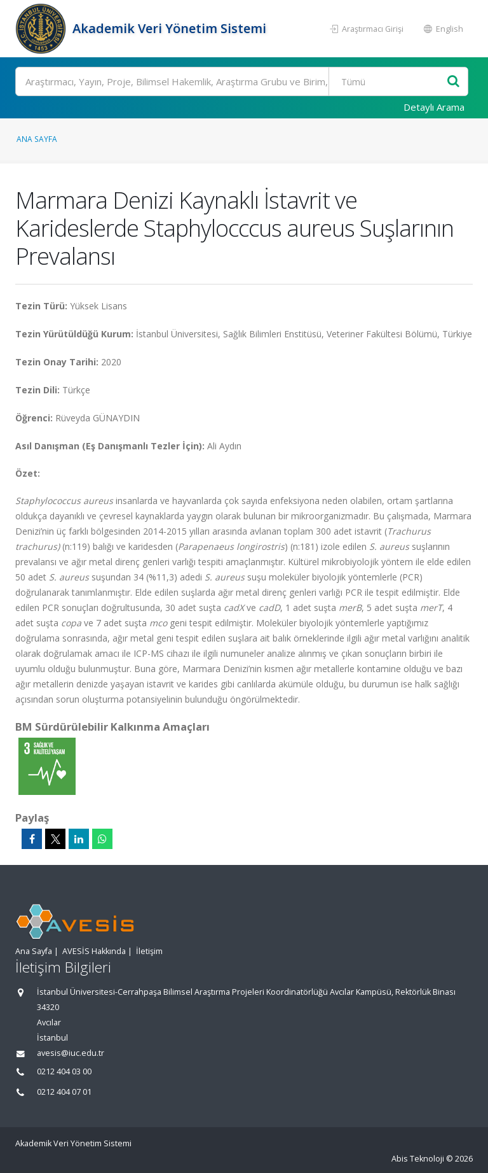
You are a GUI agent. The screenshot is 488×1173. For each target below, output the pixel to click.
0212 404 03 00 (64, 1071)
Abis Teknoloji (417, 1158)
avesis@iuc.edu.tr (70, 1053)
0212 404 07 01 (64, 1091)
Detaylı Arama (433, 107)
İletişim (149, 951)
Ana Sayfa (37, 139)
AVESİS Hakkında (94, 951)
